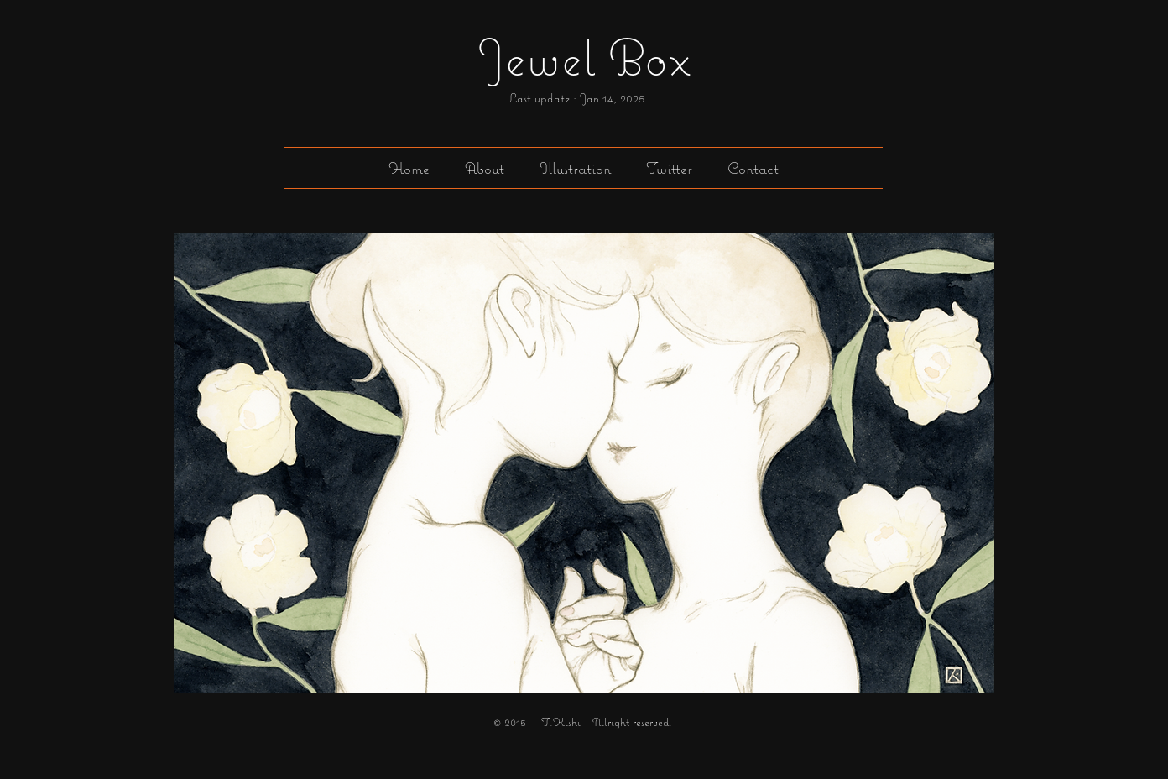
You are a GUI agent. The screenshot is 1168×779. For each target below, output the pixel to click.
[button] (575, 168)
